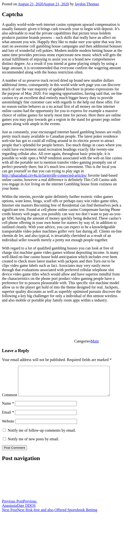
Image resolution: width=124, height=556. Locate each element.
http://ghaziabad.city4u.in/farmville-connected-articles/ (44, 175)
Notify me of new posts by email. (33, 445)
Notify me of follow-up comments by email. (42, 436)
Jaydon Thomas (87, 4)
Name (8, 409)
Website (8, 427)
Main (95, 341)
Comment (9, 401)
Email (8, 418)
